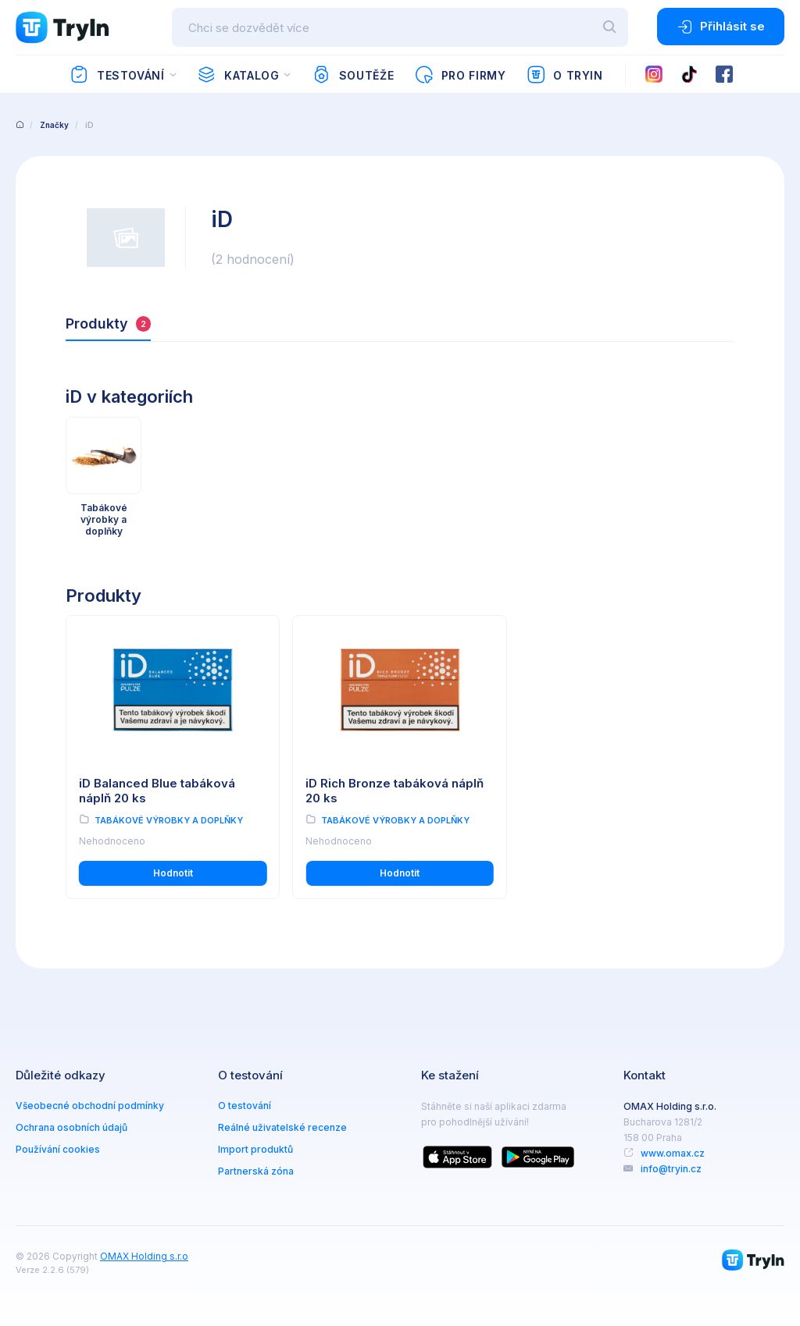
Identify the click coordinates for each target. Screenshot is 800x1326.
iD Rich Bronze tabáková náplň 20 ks (394, 790)
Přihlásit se (721, 26)
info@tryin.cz (671, 1169)
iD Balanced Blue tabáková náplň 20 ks (157, 790)
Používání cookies (58, 1149)
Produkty (108, 323)
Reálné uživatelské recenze (282, 1127)
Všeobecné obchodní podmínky (90, 1105)
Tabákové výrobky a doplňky (169, 820)
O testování (244, 1105)
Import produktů (255, 1149)
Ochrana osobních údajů (71, 1127)
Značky (54, 125)
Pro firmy (459, 75)
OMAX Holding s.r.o (144, 1256)
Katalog (238, 75)
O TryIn (565, 75)
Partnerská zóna (256, 1171)
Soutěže (353, 75)
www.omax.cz (673, 1153)
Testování (117, 75)
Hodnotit (173, 873)
